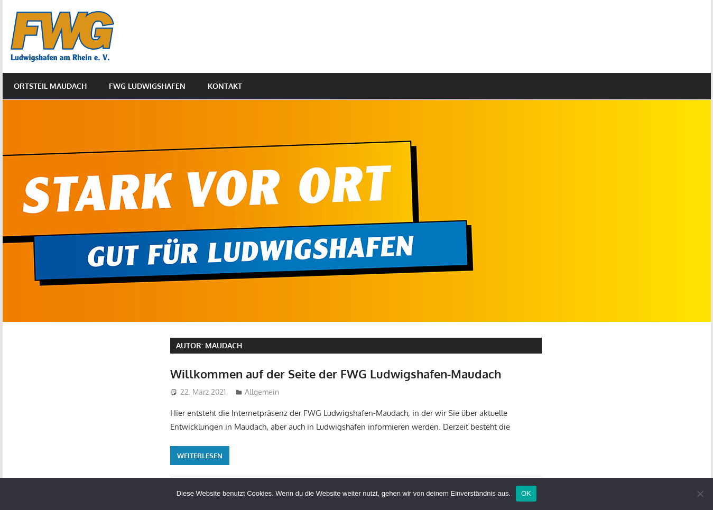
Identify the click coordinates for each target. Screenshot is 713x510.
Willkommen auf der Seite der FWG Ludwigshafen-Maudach (335, 373)
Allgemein (262, 391)
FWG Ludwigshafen (147, 85)
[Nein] (700, 493)
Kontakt (225, 85)
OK (526, 493)
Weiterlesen (200, 455)
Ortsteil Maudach (50, 85)
